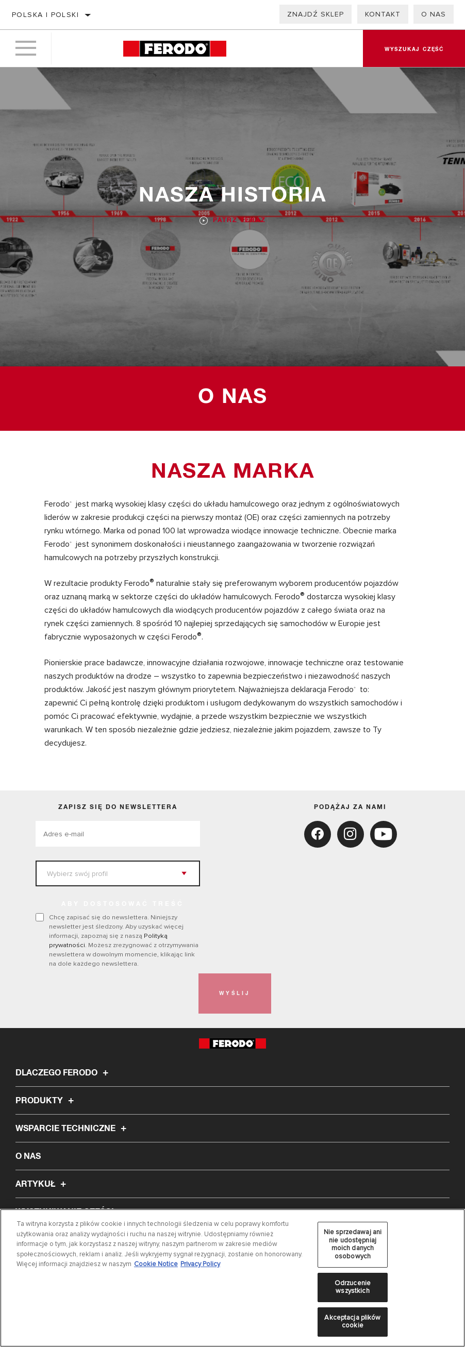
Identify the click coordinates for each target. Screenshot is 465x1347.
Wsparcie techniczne (72, 1128)
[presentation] (114, 993)
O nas (433, 14)
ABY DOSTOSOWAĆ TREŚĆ (122, 904)
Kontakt (383, 14)
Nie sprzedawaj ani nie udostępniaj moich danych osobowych (352, 1244)
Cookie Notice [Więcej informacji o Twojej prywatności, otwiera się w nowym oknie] (156, 1264)
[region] (232, 1278)
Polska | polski (45, 14)
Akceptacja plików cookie (352, 1322)
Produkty (46, 1101)
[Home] (174, 49)
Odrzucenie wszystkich (353, 1287)
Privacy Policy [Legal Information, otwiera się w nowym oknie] (200, 1264)
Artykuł (42, 1184)
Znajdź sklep (315, 14)
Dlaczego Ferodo (63, 1073)
